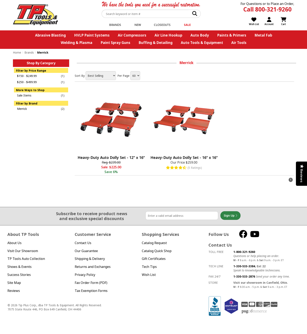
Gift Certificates (154, 258)
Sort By (80, 76)
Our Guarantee (86, 251)
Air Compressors (132, 35)
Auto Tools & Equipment (202, 42)
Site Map (14, 282)
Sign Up (230, 215)
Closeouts (162, 25)
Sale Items (24, 95)
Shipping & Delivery (90, 258)
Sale (187, 25)
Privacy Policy (85, 274)
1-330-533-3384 (244, 266)
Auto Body (199, 35)
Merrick (22, 109)
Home (17, 52)
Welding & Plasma (76, 42)
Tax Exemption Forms (91, 290)
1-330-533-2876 (244, 276)
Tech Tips (149, 266)
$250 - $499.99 (27, 82)
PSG (254, 311)
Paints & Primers (231, 35)
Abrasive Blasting (50, 35)
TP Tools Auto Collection (26, 258)
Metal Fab (263, 35)
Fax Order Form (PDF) (91, 282)
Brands (115, 25)
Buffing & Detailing (156, 42)
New (137, 25)
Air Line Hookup (168, 35)
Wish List (149, 274)
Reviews (13, 290)
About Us (14, 243)
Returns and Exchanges (93, 266)
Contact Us (83, 243)
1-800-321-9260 (244, 252)
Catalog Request (154, 243)
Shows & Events (19, 266)
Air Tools (238, 42)
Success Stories (19, 274)
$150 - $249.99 (27, 76)
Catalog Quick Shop (157, 251)
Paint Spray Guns (115, 42)
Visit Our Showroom (22, 251)
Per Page (123, 76)
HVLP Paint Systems (92, 35)
